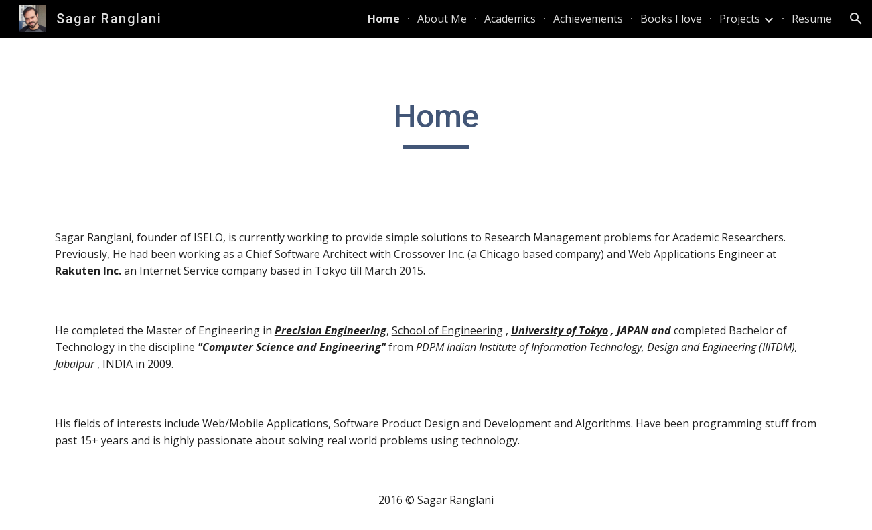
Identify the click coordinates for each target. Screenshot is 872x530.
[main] (436, 122)
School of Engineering (447, 330)
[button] (856, 19)
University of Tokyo (559, 330)
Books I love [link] (671, 18)
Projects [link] (739, 18)
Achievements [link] (588, 18)
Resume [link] (812, 18)
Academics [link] (510, 18)
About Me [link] (442, 18)
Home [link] (384, 18)
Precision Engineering (330, 330)
